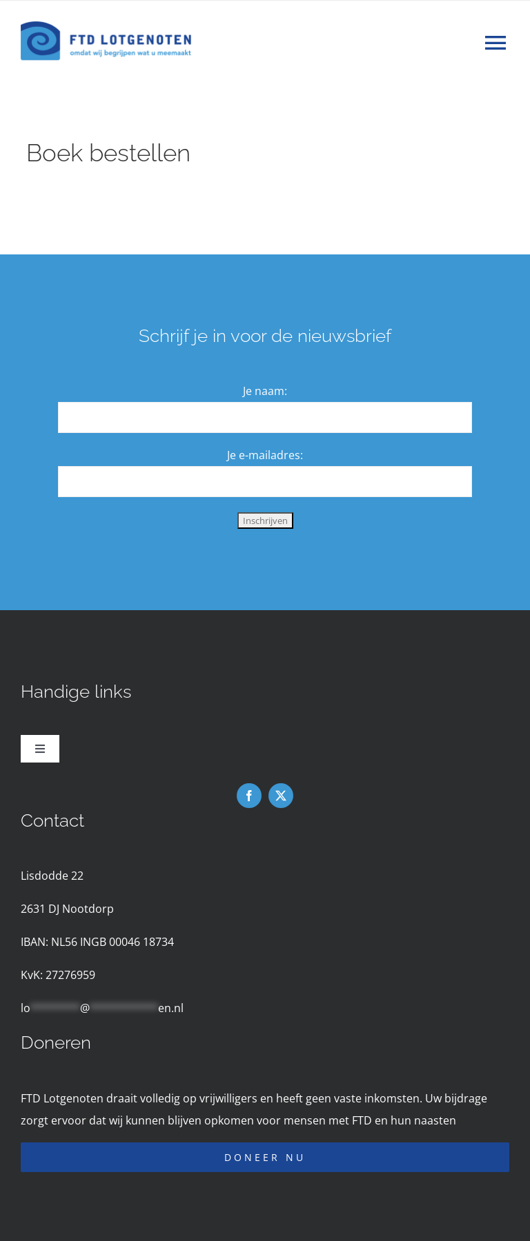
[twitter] (280, 795)
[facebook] (249, 795)
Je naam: (265, 390)
